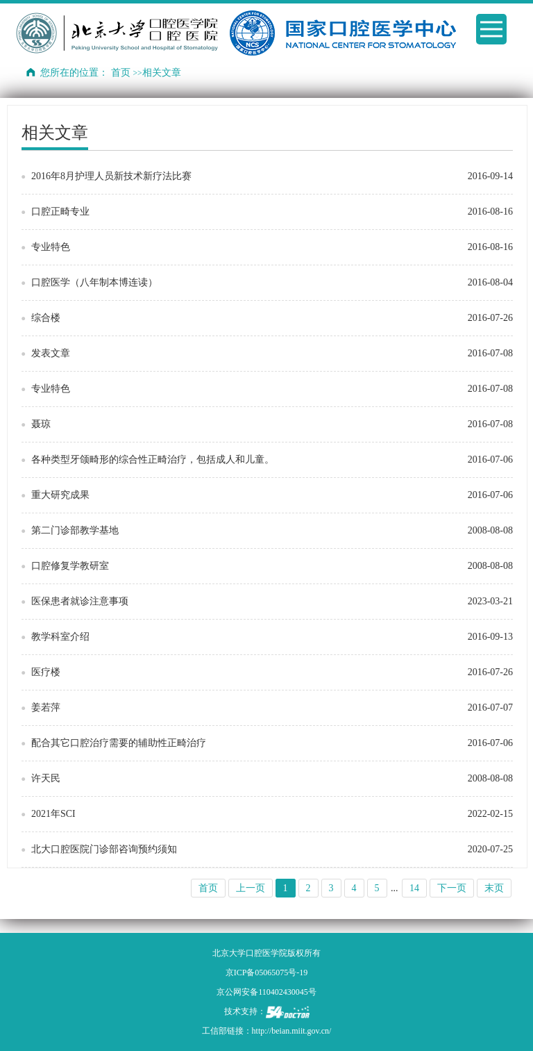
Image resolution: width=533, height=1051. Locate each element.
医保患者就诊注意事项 (79, 601)
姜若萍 (45, 707)
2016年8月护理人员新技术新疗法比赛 (111, 176)
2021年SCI (53, 814)
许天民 (45, 778)
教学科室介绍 (60, 636)
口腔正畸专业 (60, 211)
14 (414, 888)
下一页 (451, 888)
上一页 (250, 888)
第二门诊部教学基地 (75, 530)
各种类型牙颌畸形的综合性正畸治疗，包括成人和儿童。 (152, 459)
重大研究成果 (60, 495)
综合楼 (45, 318)
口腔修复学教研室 (70, 566)
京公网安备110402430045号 (266, 992)
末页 (494, 888)
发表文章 (50, 353)
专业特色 (50, 247)
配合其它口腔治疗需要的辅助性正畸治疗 (118, 743)
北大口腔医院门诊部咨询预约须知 (104, 849)
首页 (120, 72)
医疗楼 (45, 672)
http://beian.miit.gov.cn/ (292, 1031)
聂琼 (41, 424)
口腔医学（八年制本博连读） (94, 282)
